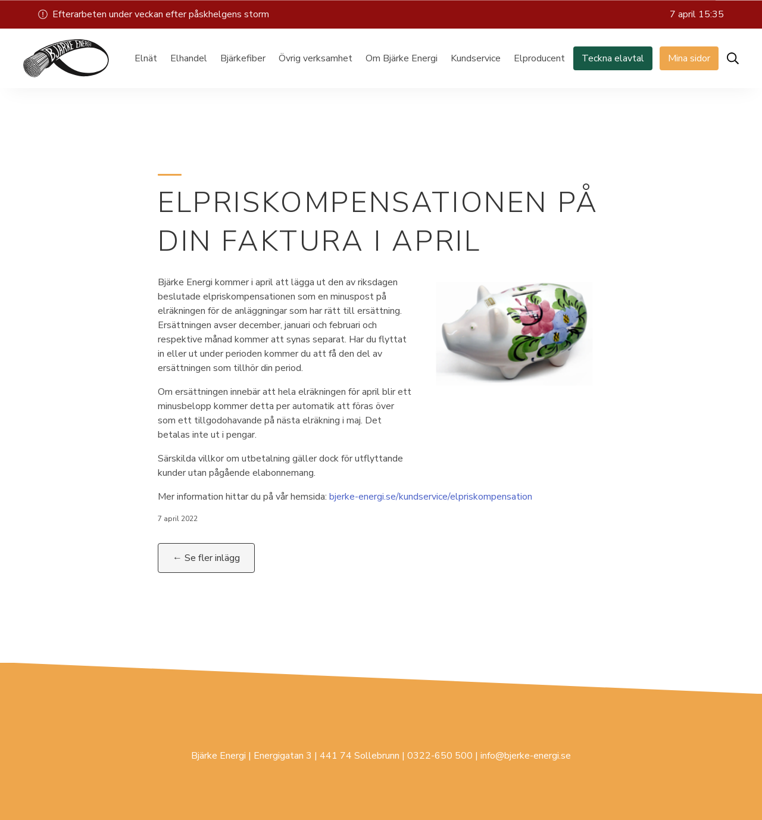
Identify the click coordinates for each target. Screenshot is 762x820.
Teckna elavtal (613, 58)
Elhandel (188, 58)
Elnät (146, 58)
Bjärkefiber (243, 58)
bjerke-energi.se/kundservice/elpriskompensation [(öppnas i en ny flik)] (430, 496)
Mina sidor (689, 58)
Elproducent (539, 58)
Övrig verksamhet (315, 58)
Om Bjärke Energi (402, 58)
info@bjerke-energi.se (525, 755)
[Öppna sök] (733, 58)
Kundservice (476, 58)
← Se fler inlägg (206, 558)
